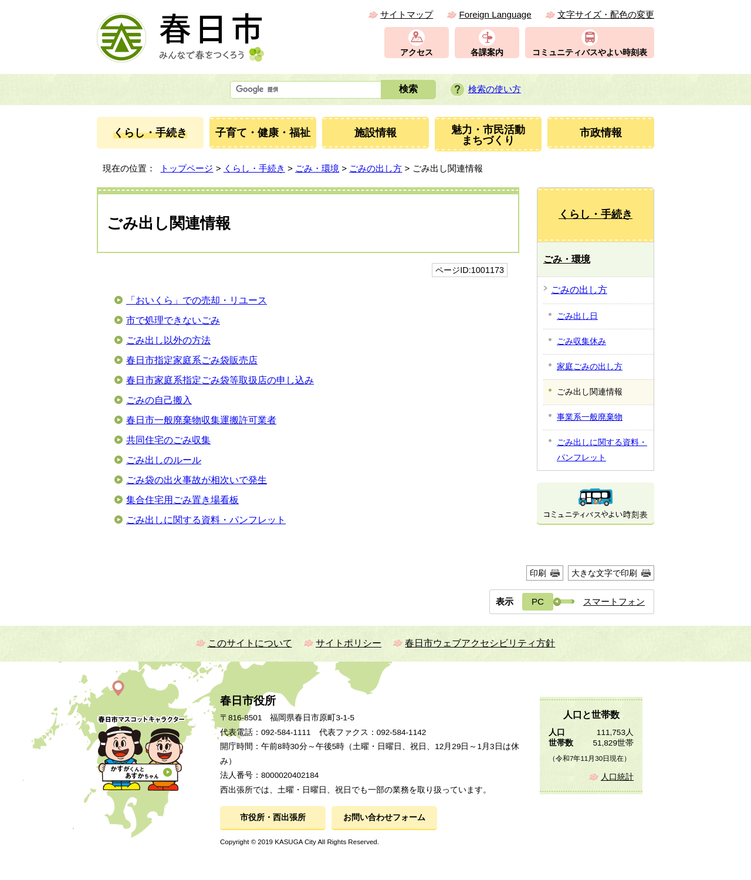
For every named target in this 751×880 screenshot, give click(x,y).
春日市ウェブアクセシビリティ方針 (480, 643)
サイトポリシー (348, 643)
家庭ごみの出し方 (590, 366)
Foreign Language (495, 14)
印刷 (538, 573)
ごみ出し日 (577, 316)
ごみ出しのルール (163, 460)
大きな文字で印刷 (604, 573)
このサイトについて (250, 643)
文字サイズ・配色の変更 (605, 14)
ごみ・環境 (317, 168)
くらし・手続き (254, 168)
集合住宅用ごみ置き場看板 (182, 500)
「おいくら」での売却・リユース (196, 300)
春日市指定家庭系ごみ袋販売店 (192, 360)
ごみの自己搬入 (159, 400)
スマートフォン (614, 601)
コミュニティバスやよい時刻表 (589, 52)
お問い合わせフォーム (384, 817)
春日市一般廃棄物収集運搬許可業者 (201, 420)
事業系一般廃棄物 (590, 417)
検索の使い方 (494, 89)
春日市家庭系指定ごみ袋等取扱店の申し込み (220, 380)
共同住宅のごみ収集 (168, 440)
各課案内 (487, 52)
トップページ (186, 168)
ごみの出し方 (375, 168)
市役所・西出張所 (273, 817)
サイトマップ (406, 14)
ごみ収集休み (581, 341)
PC (538, 601)
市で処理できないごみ (173, 320)
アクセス (416, 52)
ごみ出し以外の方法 (168, 340)
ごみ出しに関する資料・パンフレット (206, 520)
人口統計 (617, 777)
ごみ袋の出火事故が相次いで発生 (196, 480)
